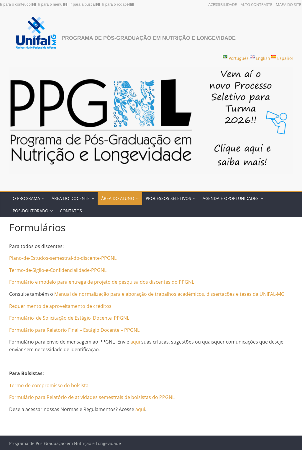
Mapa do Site (288, 4)
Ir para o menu (50, 4)
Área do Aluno (117, 198)
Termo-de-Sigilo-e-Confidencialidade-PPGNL (57, 270)
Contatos (71, 210)
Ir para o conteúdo (15, 4)
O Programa (26, 198)
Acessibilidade (222, 4)
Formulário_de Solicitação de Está (46, 318)
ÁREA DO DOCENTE (71, 198)
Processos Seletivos (168, 198)
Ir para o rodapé (115, 4)
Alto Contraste (256, 4)
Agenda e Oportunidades (231, 198)
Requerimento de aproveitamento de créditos (60, 306)
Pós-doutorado (30, 210)
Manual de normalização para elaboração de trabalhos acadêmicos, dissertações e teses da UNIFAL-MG (169, 294)
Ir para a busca (82, 4)
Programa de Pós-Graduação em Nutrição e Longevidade (149, 38)
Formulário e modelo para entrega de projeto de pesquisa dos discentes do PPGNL (101, 282)
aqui (134, 342)
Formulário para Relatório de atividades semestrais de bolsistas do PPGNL (92, 397)
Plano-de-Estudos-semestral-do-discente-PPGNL (62, 258)
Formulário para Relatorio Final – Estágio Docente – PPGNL (74, 330)
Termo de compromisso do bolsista (48, 385)
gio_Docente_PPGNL (106, 318)
